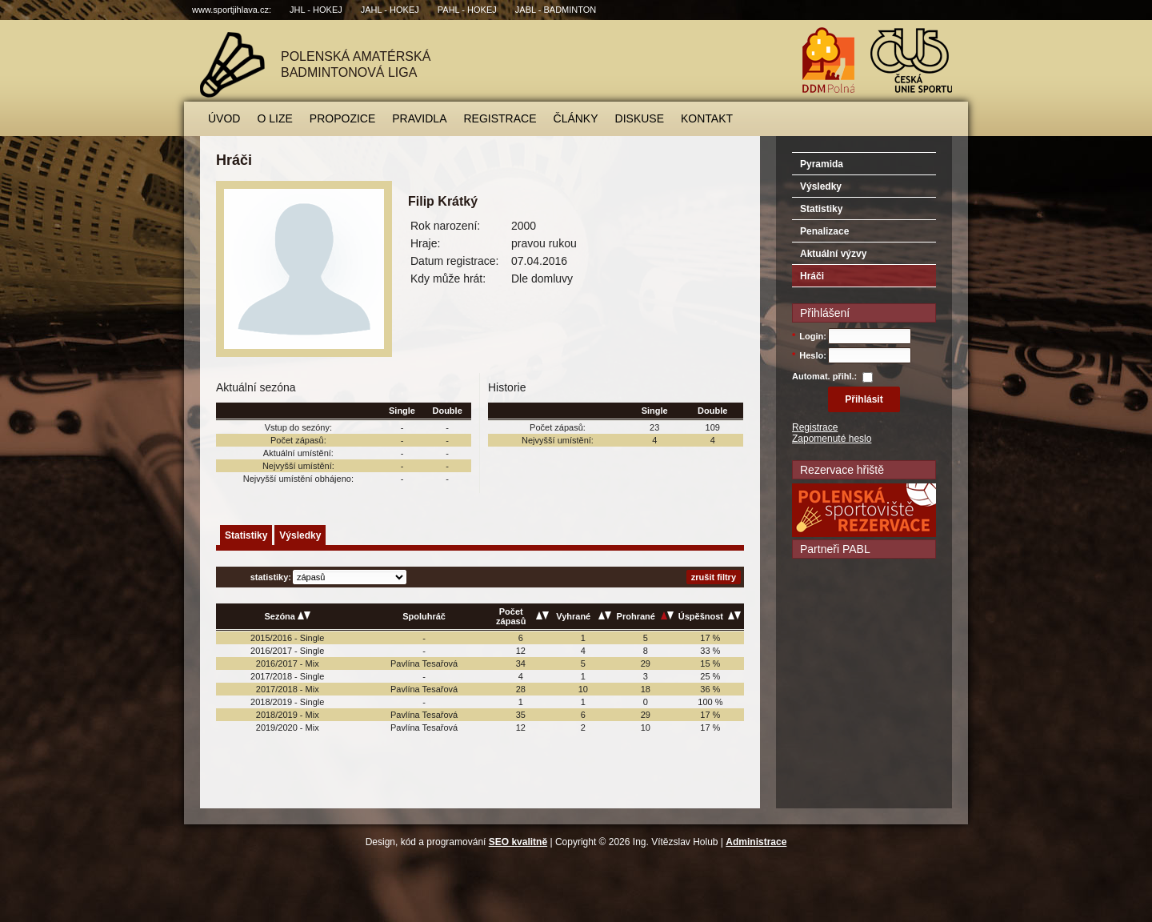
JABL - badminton (555, 9)
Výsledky (300, 535)
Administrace (756, 842)
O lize (274, 118)
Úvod (224, 118)
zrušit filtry (713, 577)
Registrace (500, 118)
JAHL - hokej (390, 9)
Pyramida (821, 164)
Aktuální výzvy (833, 253)
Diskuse (639, 118)
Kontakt (707, 118)
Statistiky (246, 535)
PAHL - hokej (467, 9)
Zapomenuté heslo (831, 438)
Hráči (812, 276)
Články (576, 118)
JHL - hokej (316, 9)
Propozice (342, 118)
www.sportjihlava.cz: (231, 9)
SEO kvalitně (518, 842)
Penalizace (824, 231)
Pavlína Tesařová (424, 663)
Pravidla (419, 118)
